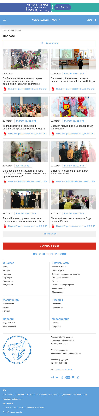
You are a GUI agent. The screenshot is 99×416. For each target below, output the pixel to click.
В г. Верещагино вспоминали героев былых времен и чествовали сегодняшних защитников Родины (22, 81)
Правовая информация (13, 399)
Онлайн (55, 323)
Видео (5, 307)
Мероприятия (60, 319)
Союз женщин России (46, 19)
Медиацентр (11, 300)
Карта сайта (8, 403)
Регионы (57, 300)
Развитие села (58, 288)
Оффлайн (56, 326)
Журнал (6, 311)
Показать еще (49, 233)
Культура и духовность (74, 73)
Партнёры (7, 277)
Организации (57, 307)
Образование (58, 292)
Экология (56, 281)
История (6, 270)
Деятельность (60, 263)
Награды (7, 274)
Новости (8, 319)
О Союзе (8, 263)
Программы (8, 281)
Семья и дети (58, 270)
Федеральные (9, 323)
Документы (8, 285)
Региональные (9, 326)
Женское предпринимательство (66, 274)
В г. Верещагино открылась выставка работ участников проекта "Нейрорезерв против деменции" (25, 174)
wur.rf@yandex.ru (64, 369)
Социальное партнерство (63, 285)
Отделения (56, 304)
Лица (5, 267)
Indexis (19, 412)
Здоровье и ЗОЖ (23, 166)
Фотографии (8, 304)
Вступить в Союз (49, 246)
